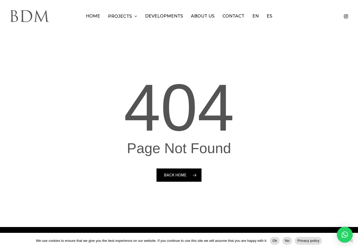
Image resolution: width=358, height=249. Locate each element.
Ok (274, 241)
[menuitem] (255, 16)
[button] (345, 235)
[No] (351, 240)
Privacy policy (308, 241)
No (287, 241)
